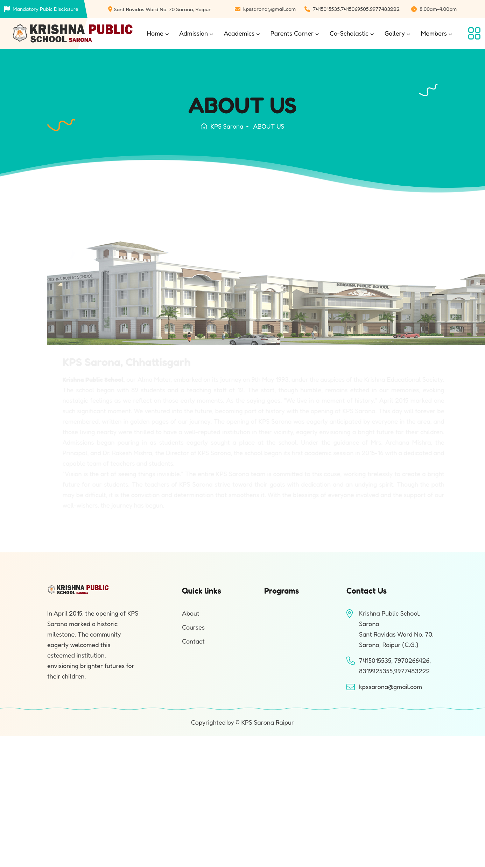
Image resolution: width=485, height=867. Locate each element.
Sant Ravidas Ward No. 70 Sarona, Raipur (162, 9)
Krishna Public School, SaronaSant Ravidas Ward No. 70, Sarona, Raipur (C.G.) (396, 629)
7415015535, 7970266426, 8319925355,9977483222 (395, 666)
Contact (193, 641)
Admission (193, 33)
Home (155, 33)
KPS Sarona (222, 126)
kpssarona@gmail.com (269, 9)
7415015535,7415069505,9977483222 (356, 9)
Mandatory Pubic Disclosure (45, 9)
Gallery (395, 33)
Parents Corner (292, 33)
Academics (239, 33)
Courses (193, 627)
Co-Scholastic (349, 33)
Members (434, 33)
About (190, 613)
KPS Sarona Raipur (267, 722)
